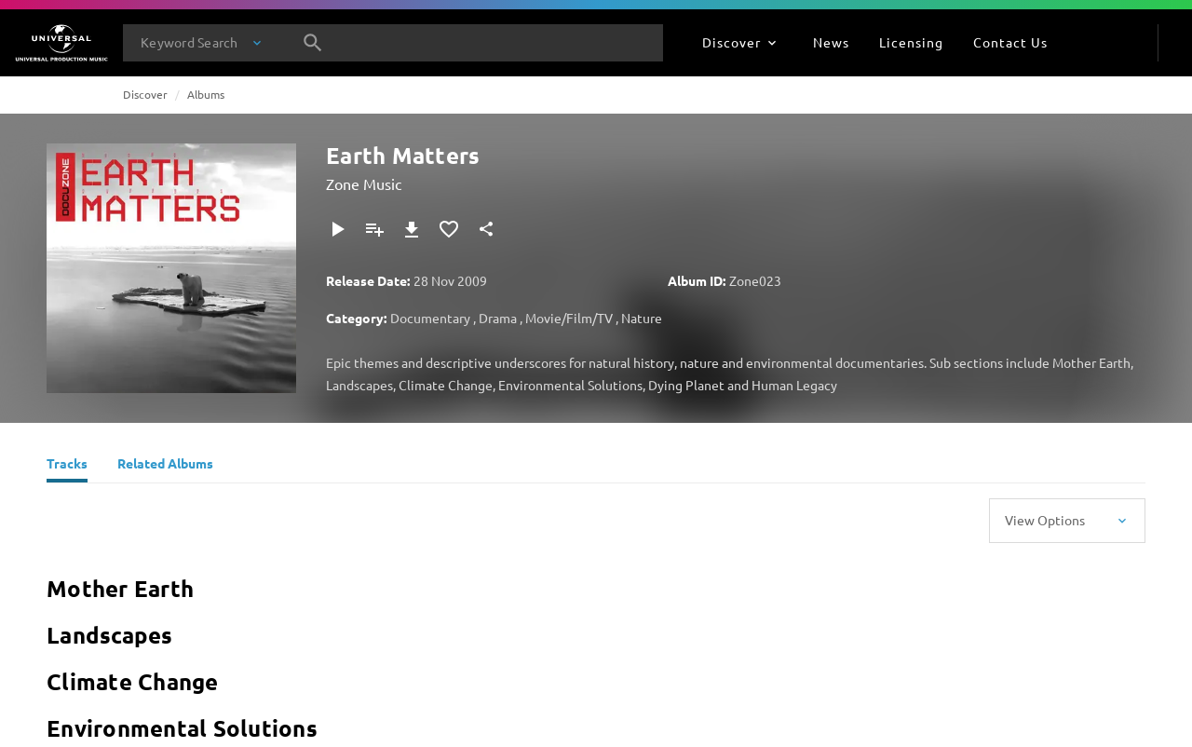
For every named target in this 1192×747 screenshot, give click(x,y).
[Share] (486, 229)
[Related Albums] (165, 466)
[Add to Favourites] (449, 229)
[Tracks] (67, 466)
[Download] (411, 229)
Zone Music (363, 183)
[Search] (313, 43)
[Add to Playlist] (374, 229)
